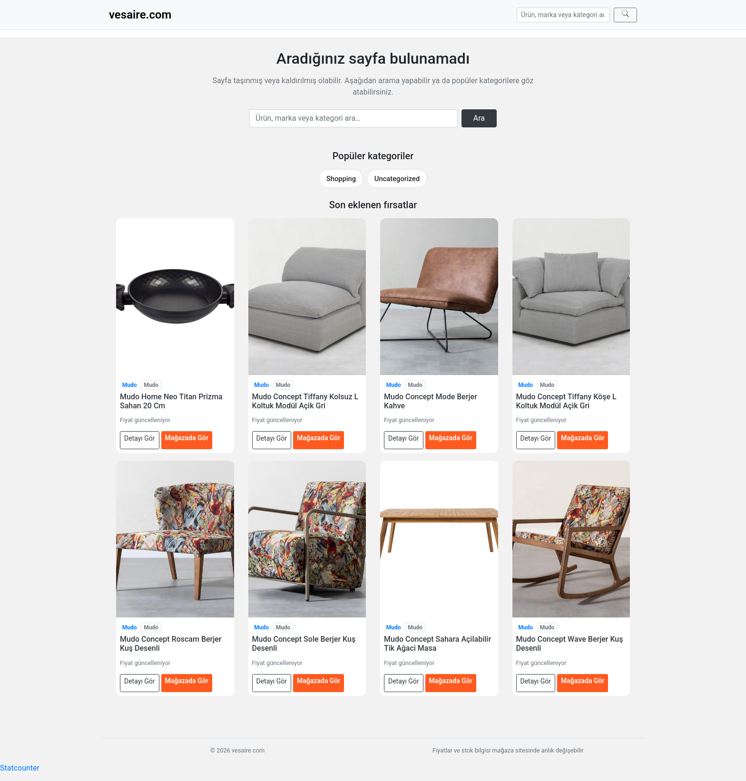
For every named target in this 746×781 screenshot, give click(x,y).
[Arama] (563, 15)
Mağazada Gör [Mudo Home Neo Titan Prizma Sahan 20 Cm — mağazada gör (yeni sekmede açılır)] (186, 438)
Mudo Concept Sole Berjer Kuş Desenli (304, 644)
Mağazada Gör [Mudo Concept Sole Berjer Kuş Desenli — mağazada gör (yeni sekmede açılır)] (318, 681)
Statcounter (19, 767)
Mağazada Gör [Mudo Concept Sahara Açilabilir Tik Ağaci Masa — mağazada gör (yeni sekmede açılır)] (450, 681)
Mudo (129, 385)
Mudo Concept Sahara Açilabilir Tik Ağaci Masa (437, 644)
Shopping (341, 178)
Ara (479, 118)
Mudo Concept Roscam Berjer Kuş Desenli (170, 644)
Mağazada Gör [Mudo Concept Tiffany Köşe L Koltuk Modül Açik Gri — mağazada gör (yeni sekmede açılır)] (582, 438)
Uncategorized (397, 178)
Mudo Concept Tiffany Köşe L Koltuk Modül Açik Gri (566, 401)
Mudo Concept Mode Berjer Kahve (430, 401)
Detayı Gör (139, 438)
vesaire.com (140, 14)
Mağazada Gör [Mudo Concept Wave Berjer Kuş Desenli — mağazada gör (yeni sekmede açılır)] (582, 681)
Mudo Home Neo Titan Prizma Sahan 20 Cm (171, 401)
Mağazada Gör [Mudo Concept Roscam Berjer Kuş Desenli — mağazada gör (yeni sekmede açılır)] (186, 681)
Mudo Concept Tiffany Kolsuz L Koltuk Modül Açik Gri (305, 401)
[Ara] (625, 15)
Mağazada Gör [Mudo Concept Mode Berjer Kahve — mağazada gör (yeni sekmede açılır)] (450, 438)
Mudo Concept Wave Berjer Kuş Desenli (569, 644)
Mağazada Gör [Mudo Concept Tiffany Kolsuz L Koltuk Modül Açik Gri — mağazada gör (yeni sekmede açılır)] (318, 438)
